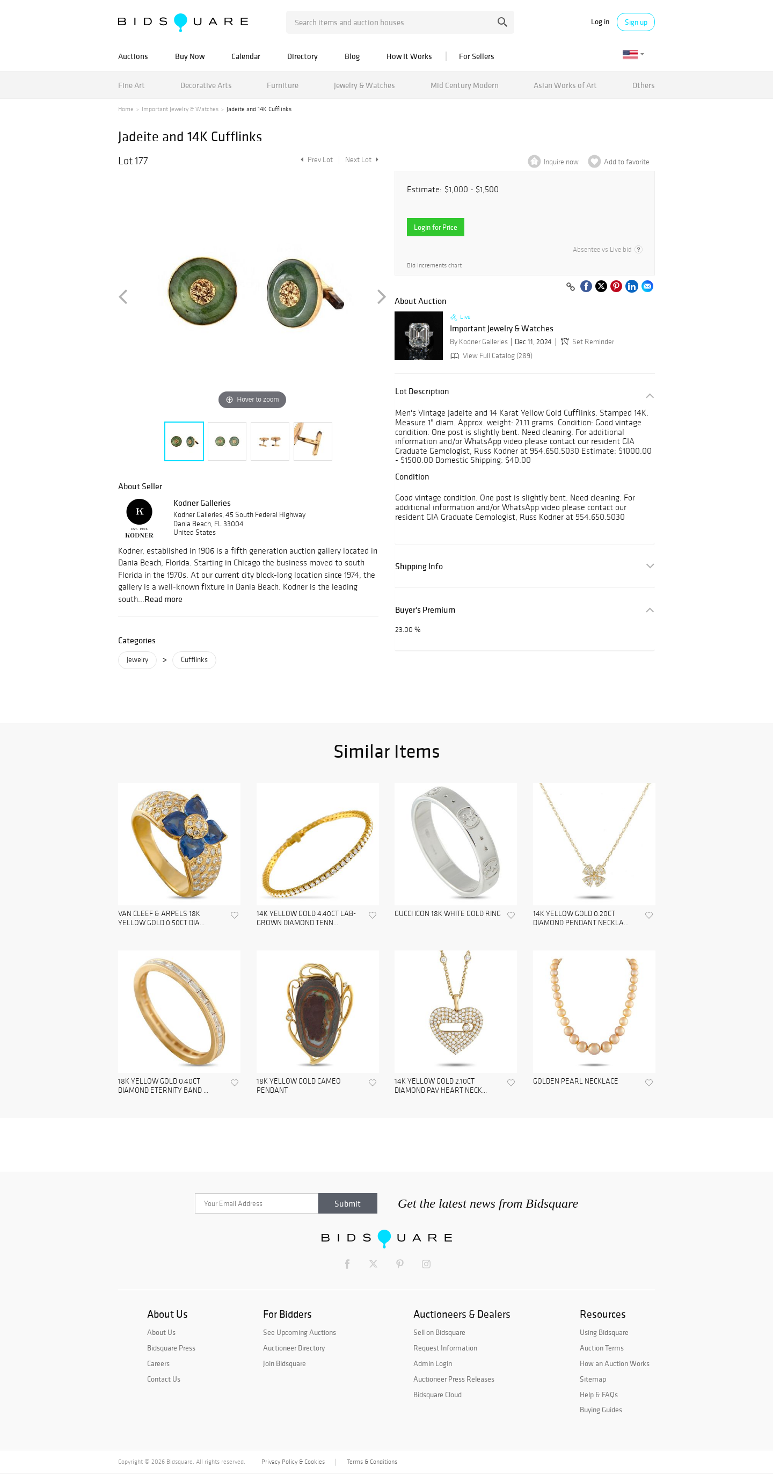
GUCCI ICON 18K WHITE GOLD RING (448, 914)
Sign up (636, 22)
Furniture (282, 85)
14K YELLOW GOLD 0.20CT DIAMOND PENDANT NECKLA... (581, 918)
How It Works (409, 56)
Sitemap (593, 1379)
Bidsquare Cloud (437, 1394)
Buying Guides (601, 1409)
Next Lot (361, 159)
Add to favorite (627, 161)
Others (643, 85)
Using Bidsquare (604, 1332)
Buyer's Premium (425, 610)
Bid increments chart (434, 265)
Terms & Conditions (372, 1461)
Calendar (245, 56)
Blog (352, 56)
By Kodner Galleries (479, 342)
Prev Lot (315, 159)
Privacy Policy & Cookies (293, 1461)
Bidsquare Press (171, 1348)
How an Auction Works (615, 1363)
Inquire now (561, 161)
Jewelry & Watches (364, 85)
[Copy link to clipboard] (570, 287)
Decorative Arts (206, 85)
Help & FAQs (599, 1394)
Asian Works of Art (565, 85)
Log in (600, 22)
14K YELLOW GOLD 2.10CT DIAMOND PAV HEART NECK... (441, 1086)
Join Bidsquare (284, 1363)
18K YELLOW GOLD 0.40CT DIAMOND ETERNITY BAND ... (163, 1086)
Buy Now (190, 56)
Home (126, 109)
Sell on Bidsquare (439, 1332)
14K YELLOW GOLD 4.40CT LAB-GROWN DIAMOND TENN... (306, 918)
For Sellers (476, 56)
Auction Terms (602, 1348)
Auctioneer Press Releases (453, 1379)
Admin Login (432, 1363)
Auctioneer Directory (294, 1348)
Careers (158, 1363)
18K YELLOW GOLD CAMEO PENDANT (299, 1086)
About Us (161, 1332)
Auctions (133, 56)
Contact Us (163, 1379)
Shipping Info (419, 566)
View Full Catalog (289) (490, 355)
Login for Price (435, 227)
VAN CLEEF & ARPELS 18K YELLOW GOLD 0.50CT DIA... (161, 918)
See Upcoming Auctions (299, 1332)
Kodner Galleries (202, 502)
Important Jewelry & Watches (180, 109)
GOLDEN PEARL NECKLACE (575, 1081)
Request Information (445, 1348)
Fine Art (131, 85)
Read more (163, 598)
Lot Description (422, 391)
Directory (302, 56)
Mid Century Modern (465, 85)
